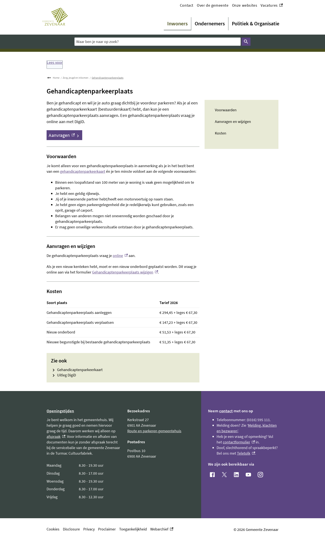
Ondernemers (210, 23)
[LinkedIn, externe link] (236, 474)
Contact (186, 5)
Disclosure (71, 529)
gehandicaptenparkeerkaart (82, 171)
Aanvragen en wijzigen (233, 121)
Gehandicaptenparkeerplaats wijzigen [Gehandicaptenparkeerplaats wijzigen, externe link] (125, 272)
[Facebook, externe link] (212, 474)
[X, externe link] (224, 474)
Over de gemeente (213, 5)
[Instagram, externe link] (260, 474)
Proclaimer (107, 529)
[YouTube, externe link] (248, 474)
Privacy (89, 529)
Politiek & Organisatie (255, 23)
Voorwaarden (226, 109)
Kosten (220, 133)
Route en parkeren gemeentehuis (154, 430)
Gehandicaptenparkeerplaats (107, 77)
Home (56, 77)
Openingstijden (60, 410)
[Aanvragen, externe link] (64, 135)
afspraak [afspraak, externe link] (56, 436)
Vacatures (272, 5)
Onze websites (244, 5)
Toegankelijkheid (133, 529)
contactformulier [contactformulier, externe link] (239, 442)
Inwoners (177, 23)
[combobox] (157, 42)
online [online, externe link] (120, 255)
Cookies (53, 529)
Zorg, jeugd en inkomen (75, 77)
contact (226, 410)
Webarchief (161, 529)
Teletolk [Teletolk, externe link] (246, 453)
